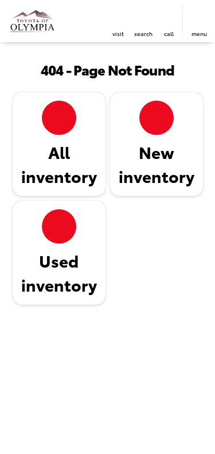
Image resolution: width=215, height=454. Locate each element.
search (143, 33)
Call (169, 33)
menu (199, 33)
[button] (118, 21)
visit (118, 33)
